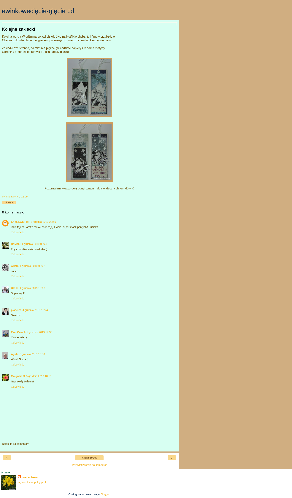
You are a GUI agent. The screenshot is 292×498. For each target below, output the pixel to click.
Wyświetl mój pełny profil (32, 482)
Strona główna (89, 457)
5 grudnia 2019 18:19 (38, 376)
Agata (14, 354)
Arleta (15, 265)
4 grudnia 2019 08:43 (34, 243)
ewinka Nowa (30, 477)
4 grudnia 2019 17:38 (39, 332)
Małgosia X (18, 376)
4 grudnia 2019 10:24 (35, 310)
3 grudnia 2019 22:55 (43, 221)
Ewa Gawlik (18, 332)
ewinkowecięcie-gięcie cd (38, 11)
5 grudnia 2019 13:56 (32, 354)
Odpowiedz (17, 232)
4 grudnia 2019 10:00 (32, 288)
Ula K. (15, 288)
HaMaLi (15, 243)
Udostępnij (9, 202)
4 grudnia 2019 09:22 (32, 265)
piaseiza (16, 310)
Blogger (105, 494)
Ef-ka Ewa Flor (20, 221)
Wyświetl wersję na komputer (89, 464)
